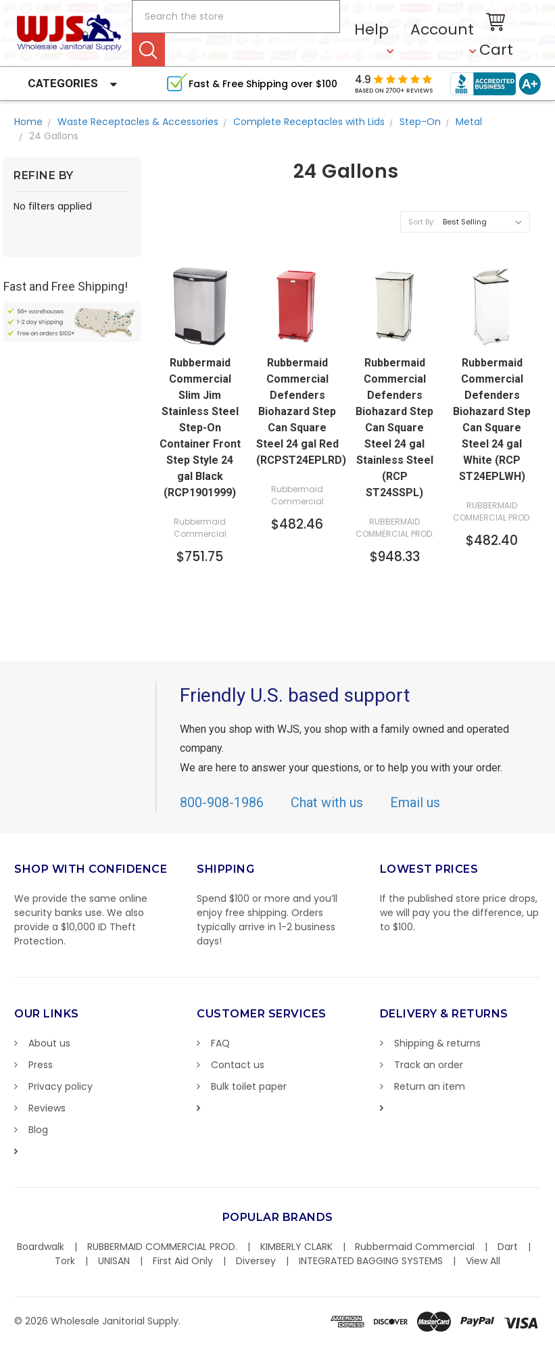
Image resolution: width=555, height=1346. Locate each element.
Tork (65, 1261)
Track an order (428, 1065)
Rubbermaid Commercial (415, 1246)
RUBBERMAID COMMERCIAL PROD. (162, 1246)
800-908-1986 (222, 802)
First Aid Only (183, 1261)
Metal (469, 121)
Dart (508, 1246)
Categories (63, 83)
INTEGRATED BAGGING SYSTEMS (371, 1261)
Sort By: (421, 221)
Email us (415, 802)
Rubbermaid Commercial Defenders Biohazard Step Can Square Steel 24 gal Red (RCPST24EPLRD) (297, 411)
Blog (38, 1129)
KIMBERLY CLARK (296, 1246)
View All (483, 1261)
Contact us (237, 1065)
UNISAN (114, 1261)
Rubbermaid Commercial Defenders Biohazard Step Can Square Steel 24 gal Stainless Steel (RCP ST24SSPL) (394, 427)
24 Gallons (53, 136)
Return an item (429, 1086)
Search (148, 50)
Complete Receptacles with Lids (309, 121)
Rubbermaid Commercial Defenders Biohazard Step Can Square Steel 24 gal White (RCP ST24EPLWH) (492, 419)
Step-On (420, 121)
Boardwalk (40, 1246)
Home (28, 121)
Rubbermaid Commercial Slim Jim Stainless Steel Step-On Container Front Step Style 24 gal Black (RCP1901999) (200, 427)
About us (49, 1043)
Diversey (256, 1261)
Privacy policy (60, 1086)
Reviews (47, 1108)
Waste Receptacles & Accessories (137, 121)
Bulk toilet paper (249, 1086)
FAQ (220, 1043)
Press (40, 1065)
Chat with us (327, 802)
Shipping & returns (437, 1043)
